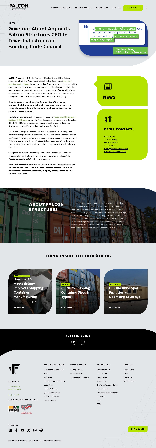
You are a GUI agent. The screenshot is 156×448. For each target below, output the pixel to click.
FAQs (99, 404)
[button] (146, 8)
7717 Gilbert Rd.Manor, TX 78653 (14, 388)
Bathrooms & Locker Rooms (54, 381)
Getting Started (76, 369)
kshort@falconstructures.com (116, 148)
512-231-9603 (109, 145)
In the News (101, 381)
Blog (98, 400)
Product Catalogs (50, 388)
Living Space (48, 385)
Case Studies (102, 373)
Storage (47, 373)
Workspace (48, 377)
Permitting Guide (103, 388)
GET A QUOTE (138, 429)
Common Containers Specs (107, 392)
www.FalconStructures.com (115, 151)
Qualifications (102, 377)
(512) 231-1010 (13, 394)
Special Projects (50, 400)
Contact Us (128, 377)
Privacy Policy (56, 440)
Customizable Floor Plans (53, 369)
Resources (101, 396)
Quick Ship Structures (52, 392)
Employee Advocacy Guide (107, 385)
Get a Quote (133, 7)
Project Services (76, 373)
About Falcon (129, 369)
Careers (126, 373)
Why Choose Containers (79, 377)
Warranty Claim (129, 381)
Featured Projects (104, 369)
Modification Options (52, 396)
